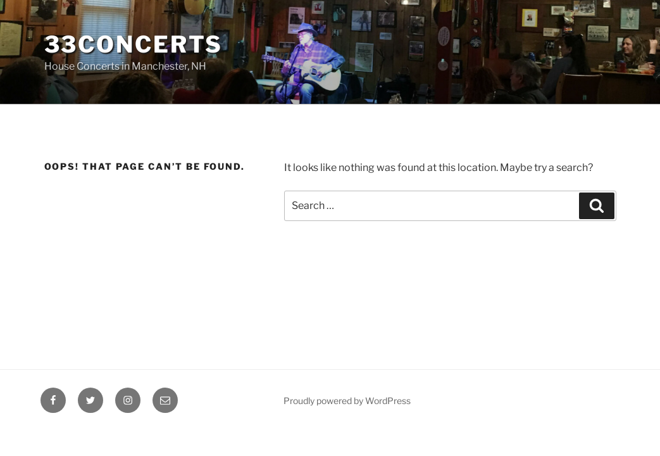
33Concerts (133, 44)
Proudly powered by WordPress (347, 400)
